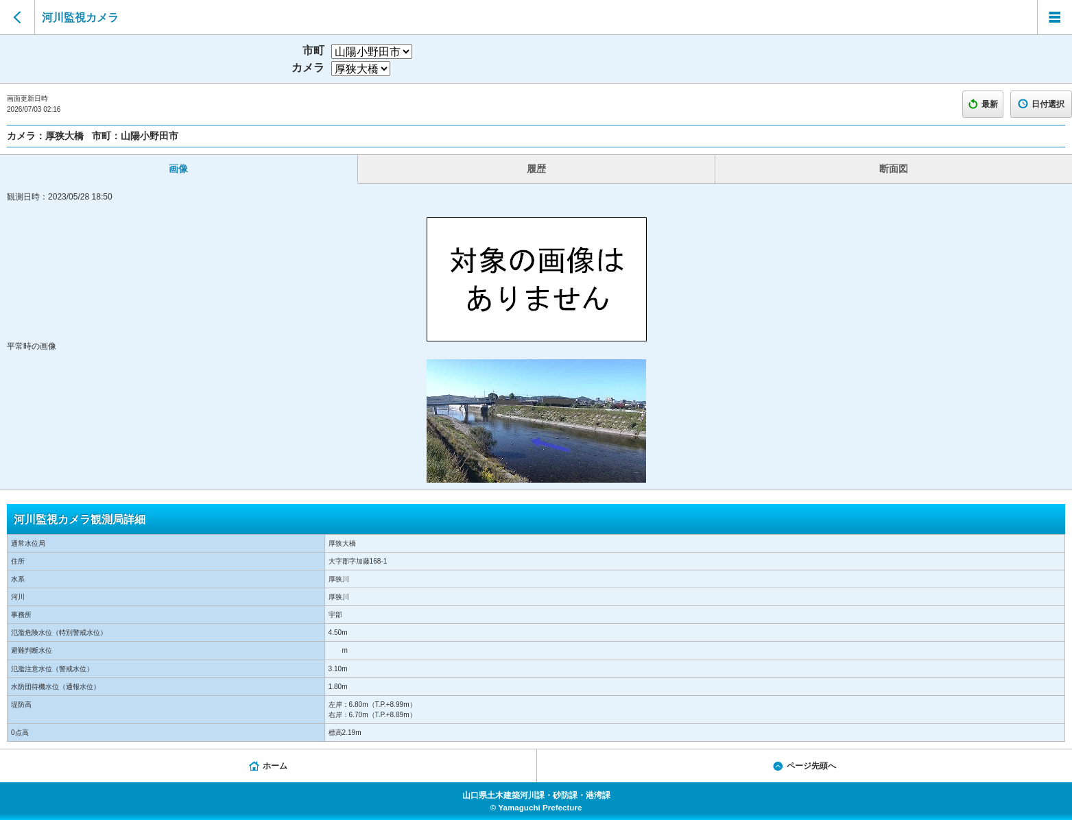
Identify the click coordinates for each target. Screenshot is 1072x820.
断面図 (893, 168)
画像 (178, 168)
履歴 (536, 168)
